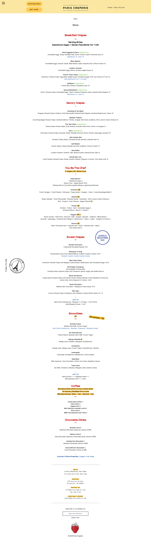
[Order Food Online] (116, 7)
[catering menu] (34, 4)
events (67, 498)
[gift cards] (34, 9)
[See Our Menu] (6, 265)
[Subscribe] (75, 518)
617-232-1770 (75, 492)
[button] (3, 3)
